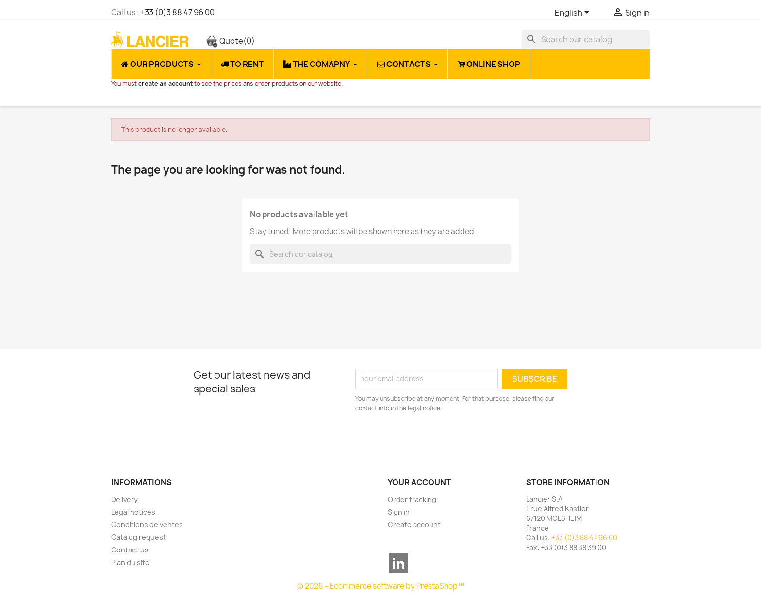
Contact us (130, 549)
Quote (230, 40)
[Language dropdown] (574, 13)
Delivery (124, 499)
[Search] (586, 39)
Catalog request (138, 537)
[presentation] (436, 440)
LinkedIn (398, 563)
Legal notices (133, 512)
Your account (419, 482)
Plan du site (130, 562)
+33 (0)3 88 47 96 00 (177, 12)
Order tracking (412, 499)
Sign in (399, 512)
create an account (165, 84)
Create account (414, 524)
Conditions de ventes (147, 524)
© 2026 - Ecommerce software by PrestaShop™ (380, 586)
